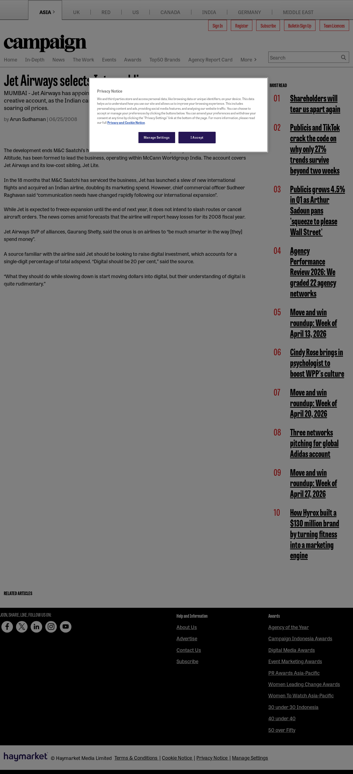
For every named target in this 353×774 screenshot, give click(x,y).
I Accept (197, 137)
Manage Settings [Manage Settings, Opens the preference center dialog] (157, 137)
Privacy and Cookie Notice (126, 122)
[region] (178, 114)
